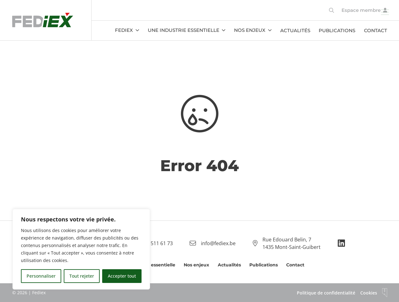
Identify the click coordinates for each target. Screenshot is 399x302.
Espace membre (361, 10)
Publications (337, 30)
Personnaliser (41, 276)
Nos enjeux (249, 30)
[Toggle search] (332, 10)
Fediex (124, 30)
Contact (375, 30)
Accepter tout (122, 276)
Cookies (368, 293)
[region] (81, 249)
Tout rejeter (81, 276)
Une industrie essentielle (183, 30)
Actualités (295, 30)
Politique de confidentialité (326, 293)
